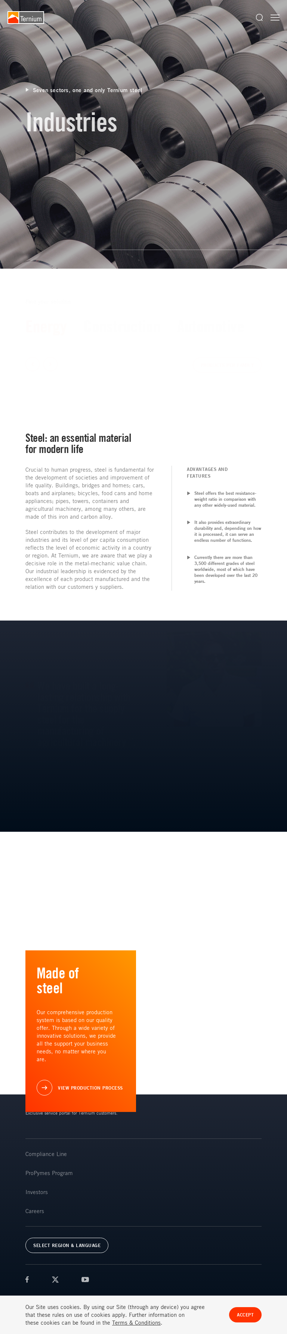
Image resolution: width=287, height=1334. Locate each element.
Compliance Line (46, 1153)
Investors (36, 1191)
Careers (34, 1211)
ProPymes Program (49, 1172)
